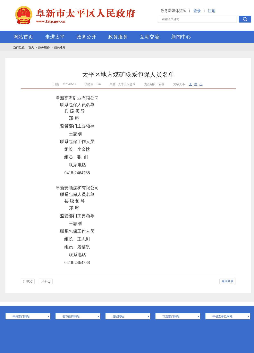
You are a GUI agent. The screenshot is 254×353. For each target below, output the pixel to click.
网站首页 (23, 37)
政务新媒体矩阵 (173, 11)
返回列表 (227, 281)
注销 (211, 11)
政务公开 (86, 37)
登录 (197, 11)
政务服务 (118, 37)
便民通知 (60, 47)
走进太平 (55, 37)
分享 (45, 281)
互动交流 (149, 37)
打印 (27, 281)
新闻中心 (181, 37)
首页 (31, 47)
